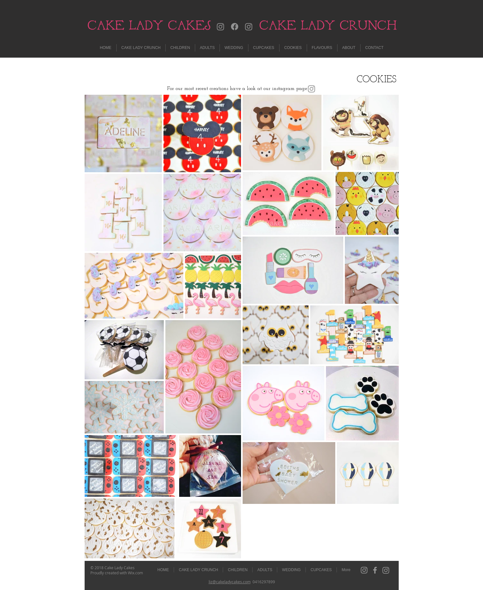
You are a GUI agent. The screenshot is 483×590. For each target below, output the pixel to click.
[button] (207, 48)
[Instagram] (220, 26)
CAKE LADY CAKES (149, 25)
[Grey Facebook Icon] (375, 570)
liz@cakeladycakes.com (230, 581)
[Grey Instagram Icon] (364, 570)
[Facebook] (234, 26)
